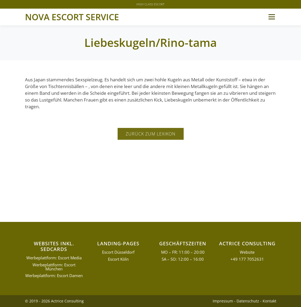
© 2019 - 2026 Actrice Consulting (54, 300)
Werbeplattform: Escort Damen (54, 276)
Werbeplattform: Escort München (53, 267)
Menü (271, 17)
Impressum (223, 300)
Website (247, 252)
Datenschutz (248, 300)
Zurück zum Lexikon (151, 134)
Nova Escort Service (72, 17)
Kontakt (269, 300)
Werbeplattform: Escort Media (54, 258)
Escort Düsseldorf (118, 252)
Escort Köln (118, 259)
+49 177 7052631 (247, 259)
